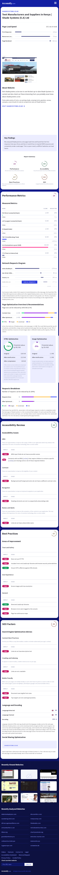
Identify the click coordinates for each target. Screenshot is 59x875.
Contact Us (19, 852)
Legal (26, 852)
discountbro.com (36, 814)
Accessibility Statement (9, 855)
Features (11, 852)
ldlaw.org (4, 832)
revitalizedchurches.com (38, 828)
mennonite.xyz (35, 841)
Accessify (8, 3)
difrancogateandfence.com (10, 823)
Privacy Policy (5, 858)
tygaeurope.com (6, 845)
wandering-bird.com (8, 819)
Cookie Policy (17, 858)
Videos (3, 852)
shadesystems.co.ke (10, 11)
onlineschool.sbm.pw (8, 841)
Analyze (28, 864)
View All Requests (29, 282)
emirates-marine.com (37, 836)
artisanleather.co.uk (8, 828)
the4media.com (35, 823)
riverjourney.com (35, 819)
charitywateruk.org (36, 832)
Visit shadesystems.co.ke (13, 106)
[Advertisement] (29, 49)
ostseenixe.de (34, 845)
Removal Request (24, 855)
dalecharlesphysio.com (8, 814)
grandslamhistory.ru (8, 836)
